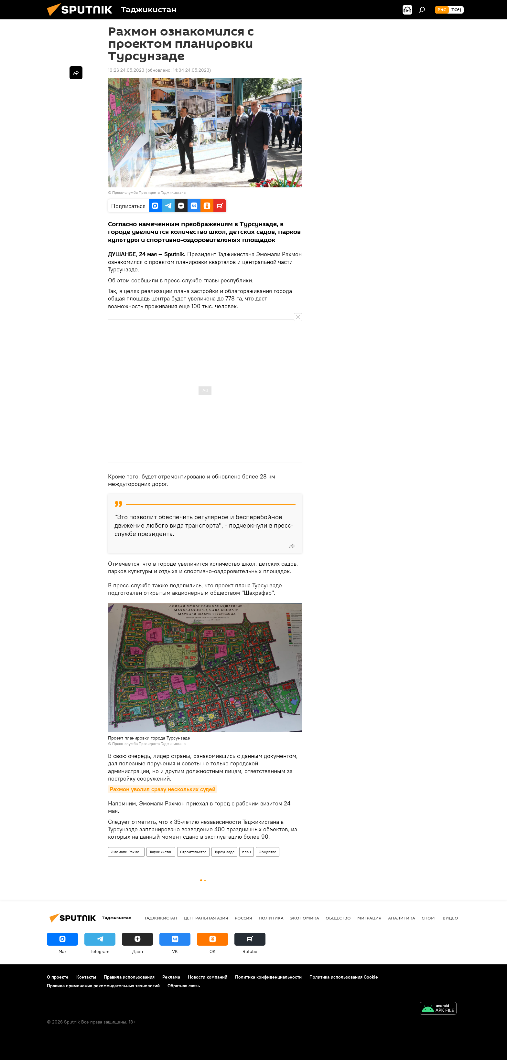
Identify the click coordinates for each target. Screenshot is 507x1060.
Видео (450, 918)
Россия (243, 918)
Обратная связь (183, 986)
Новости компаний (207, 977)
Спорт (429, 918)
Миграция (369, 918)
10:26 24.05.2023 (126, 70)
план (246, 851)
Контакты (86, 977)
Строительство (193, 851)
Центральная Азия (206, 918)
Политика (271, 918)
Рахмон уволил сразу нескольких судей (162, 789)
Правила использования (129, 977)
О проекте (58, 977)
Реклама (171, 977)
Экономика (304, 918)
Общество (267, 851)
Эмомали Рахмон (126, 851)
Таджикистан (160, 851)
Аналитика (401, 918)
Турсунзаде (224, 851)
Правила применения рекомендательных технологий (103, 986)
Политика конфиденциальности (268, 977)
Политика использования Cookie (343, 977)
